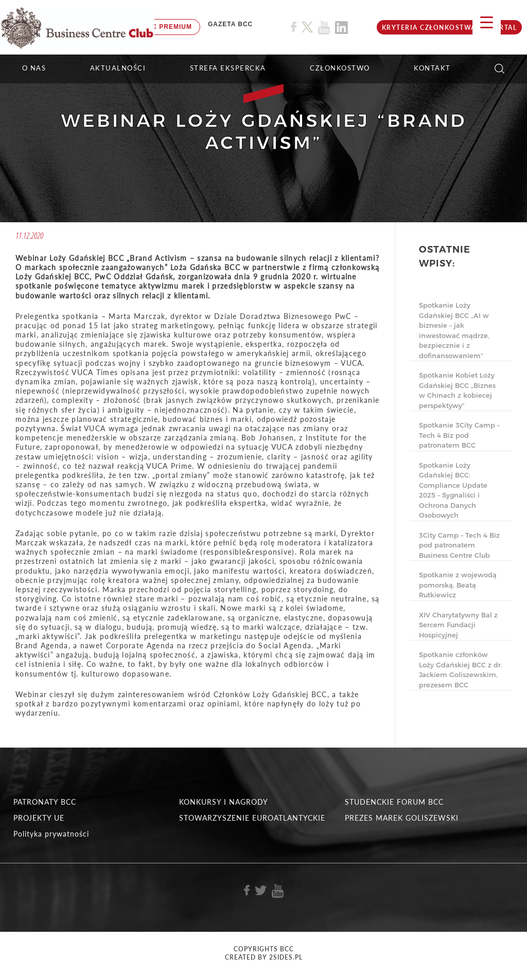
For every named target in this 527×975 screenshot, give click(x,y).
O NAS (34, 68)
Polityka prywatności (51, 833)
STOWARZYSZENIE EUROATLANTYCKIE (252, 817)
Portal (503, 27)
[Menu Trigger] (486, 22)
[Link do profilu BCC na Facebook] (293, 27)
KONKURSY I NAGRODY (223, 801)
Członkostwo (340, 68)
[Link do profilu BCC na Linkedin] (341, 27)
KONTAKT (432, 68)
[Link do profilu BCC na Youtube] (323, 27)
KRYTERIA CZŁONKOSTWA (429, 27)
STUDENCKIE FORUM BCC (394, 801)
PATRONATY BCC (44, 801)
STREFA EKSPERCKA (228, 68)
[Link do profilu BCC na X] (307, 27)
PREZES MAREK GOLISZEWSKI (402, 817)
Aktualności (118, 68)
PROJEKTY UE (38, 817)
